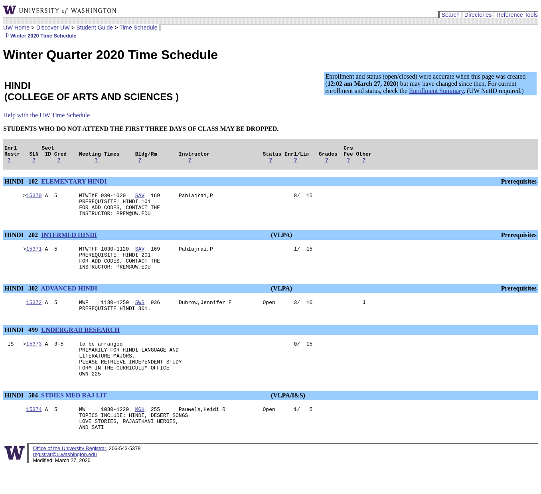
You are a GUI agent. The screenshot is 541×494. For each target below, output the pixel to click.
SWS (139, 316)
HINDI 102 (21, 185)
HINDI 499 (21, 345)
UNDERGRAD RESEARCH (80, 345)
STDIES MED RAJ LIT (74, 418)
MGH (139, 433)
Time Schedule (138, 27)
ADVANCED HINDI (69, 301)
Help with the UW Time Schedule (46, 115)
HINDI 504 (21, 418)
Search (450, 15)
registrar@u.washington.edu (65, 482)
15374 (34, 433)
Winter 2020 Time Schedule (39, 36)
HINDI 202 (21, 243)
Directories (478, 15)
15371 (34, 258)
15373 (34, 360)
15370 (34, 200)
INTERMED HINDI (69, 243)
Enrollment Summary (436, 90)
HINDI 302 (21, 301)
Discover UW (53, 27)
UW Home (16, 27)
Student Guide (94, 27)
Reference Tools (517, 15)
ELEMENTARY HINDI (74, 185)
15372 (34, 316)
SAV (139, 200)
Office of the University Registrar (69, 476)
